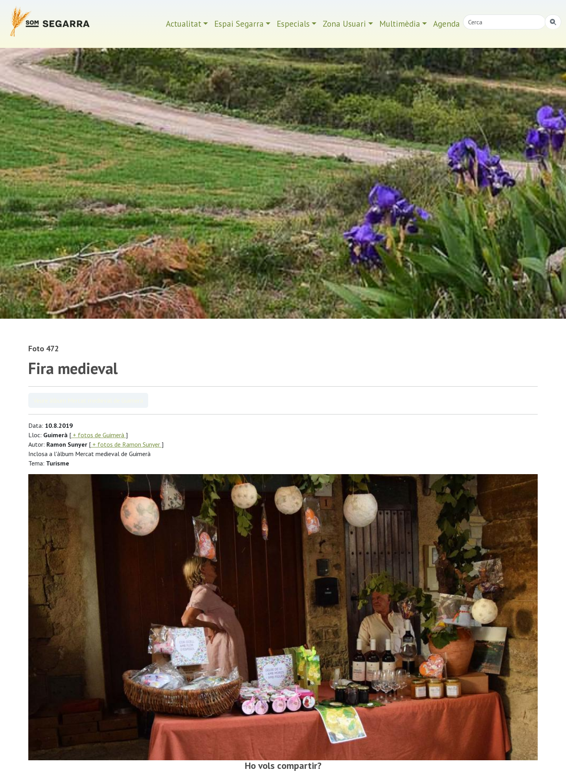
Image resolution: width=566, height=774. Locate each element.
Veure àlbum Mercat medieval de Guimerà (88, 400)
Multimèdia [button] (399, 23)
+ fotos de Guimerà (98, 435)
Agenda (446, 23)
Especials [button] (293, 23)
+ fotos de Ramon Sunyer (126, 444)
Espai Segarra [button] (239, 23)
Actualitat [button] (183, 23)
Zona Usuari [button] (344, 23)
